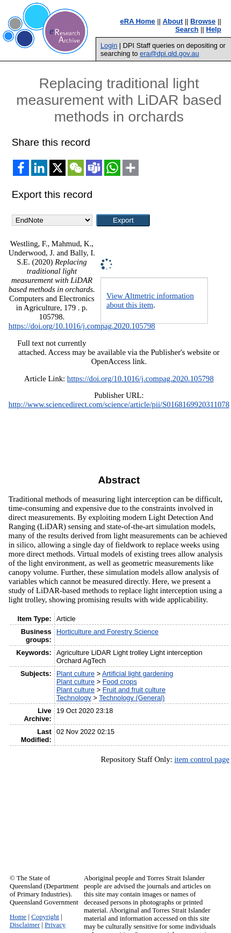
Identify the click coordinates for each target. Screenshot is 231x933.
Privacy (55, 925)
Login (108, 45)
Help (213, 29)
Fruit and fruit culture (134, 690)
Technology (73, 698)
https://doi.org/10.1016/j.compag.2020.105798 (82, 326)
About (173, 21)
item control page (201, 759)
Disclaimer (25, 925)
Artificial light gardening (137, 674)
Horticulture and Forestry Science (107, 632)
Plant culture (75, 674)
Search (186, 29)
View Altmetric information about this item (150, 300)
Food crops (120, 682)
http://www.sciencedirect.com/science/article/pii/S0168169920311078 (119, 404)
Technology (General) (131, 698)
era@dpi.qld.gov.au (169, 53)
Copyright (45, 917)
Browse (202, 21)
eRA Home (137, 21)
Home (18, 917)
